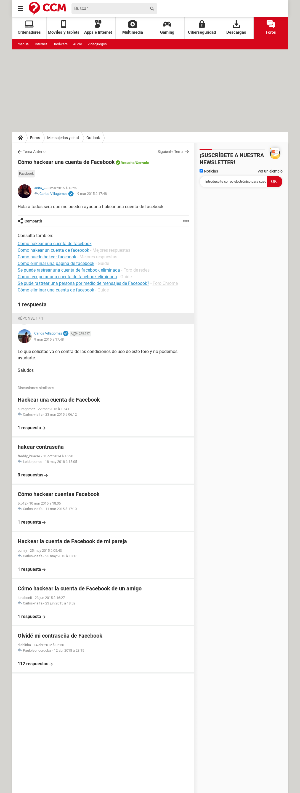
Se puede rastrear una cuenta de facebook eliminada (69, 270)
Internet (41, 44)
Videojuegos (97, 44)
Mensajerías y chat (63, 138)
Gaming (167, 27)
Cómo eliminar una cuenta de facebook (56, 290)
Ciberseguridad (202, 27)
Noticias (209, 171)
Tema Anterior (35, 151)
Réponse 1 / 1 (30, 318)
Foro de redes (136, 270)
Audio (77, 44)
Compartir (33, 221)
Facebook (26, 174)
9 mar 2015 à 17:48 (92, 194)
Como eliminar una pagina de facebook (56, 263)
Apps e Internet (98, 27)
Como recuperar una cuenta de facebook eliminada (67, 276)
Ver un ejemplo (270, 171)
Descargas (236, 27)
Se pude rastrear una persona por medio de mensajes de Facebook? (83, 283)
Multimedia (132, 27)
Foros (271, 27)
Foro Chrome (165, 283)
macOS (23, 44)
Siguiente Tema (171, 151)
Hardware (60, 44)
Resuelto (127, 163)
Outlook (93, 138)
